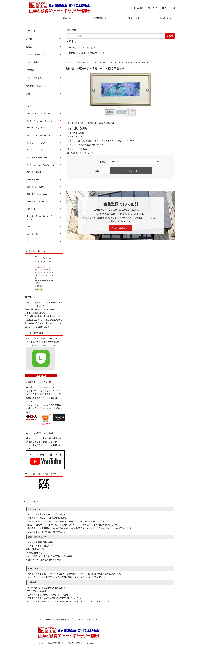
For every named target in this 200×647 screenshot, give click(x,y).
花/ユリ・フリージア (36, 142)
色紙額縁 (30, 70)
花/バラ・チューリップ (37, 128)
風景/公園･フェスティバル (93, 144)
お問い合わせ (166, 18)
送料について (133, 18)
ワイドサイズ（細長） (99, 62)
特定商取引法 (100, 18)
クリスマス (31, 241)
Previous (93, 89)
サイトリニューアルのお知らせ (82, 47)
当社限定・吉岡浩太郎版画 (38, 113)
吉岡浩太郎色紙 (33, 62)
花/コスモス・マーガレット (40, 135)
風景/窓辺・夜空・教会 (37, 194)
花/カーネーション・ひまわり (40, 120)
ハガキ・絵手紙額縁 (34, 78)
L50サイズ (112, 62)
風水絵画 (30, 38)
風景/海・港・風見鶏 (36, 186)
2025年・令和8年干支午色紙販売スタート (87, 53)
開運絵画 (30, 46)
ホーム (33, 18)
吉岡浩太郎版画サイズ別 (81, 62)
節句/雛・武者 (33, 234)
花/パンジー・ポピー (36, 150)
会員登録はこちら (120, 227)
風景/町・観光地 (34, 172)
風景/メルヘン (33, 209)
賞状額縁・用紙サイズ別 (36, 85)
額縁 (28, 93)
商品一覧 (66, 18)
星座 (29, 226)
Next (147, 89)
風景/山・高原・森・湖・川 (39, 179)
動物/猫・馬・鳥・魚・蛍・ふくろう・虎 (41, 218)
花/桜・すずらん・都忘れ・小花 (40, 164)
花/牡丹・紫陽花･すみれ (37, 157)
